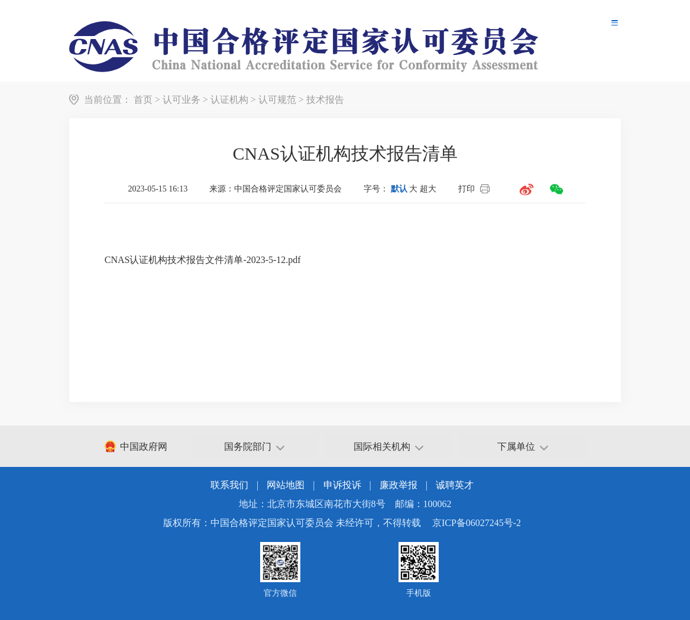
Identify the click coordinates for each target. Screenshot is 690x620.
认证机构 (229, 100)
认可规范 (277, 100)
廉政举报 (398, 485)
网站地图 (285, 485)
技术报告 (325, 100)
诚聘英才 (455, 485)
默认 (399, 188)
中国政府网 (143, 447)
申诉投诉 (342, 485)
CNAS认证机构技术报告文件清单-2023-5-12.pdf (203, 260)
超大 (428, 188)
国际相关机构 (388, 447)
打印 (466, 188)
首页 (143, 100)
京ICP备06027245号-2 (476, 523)
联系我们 (229, 485)
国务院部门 (254, 447)
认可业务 (181, 100)
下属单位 (522, 447)
